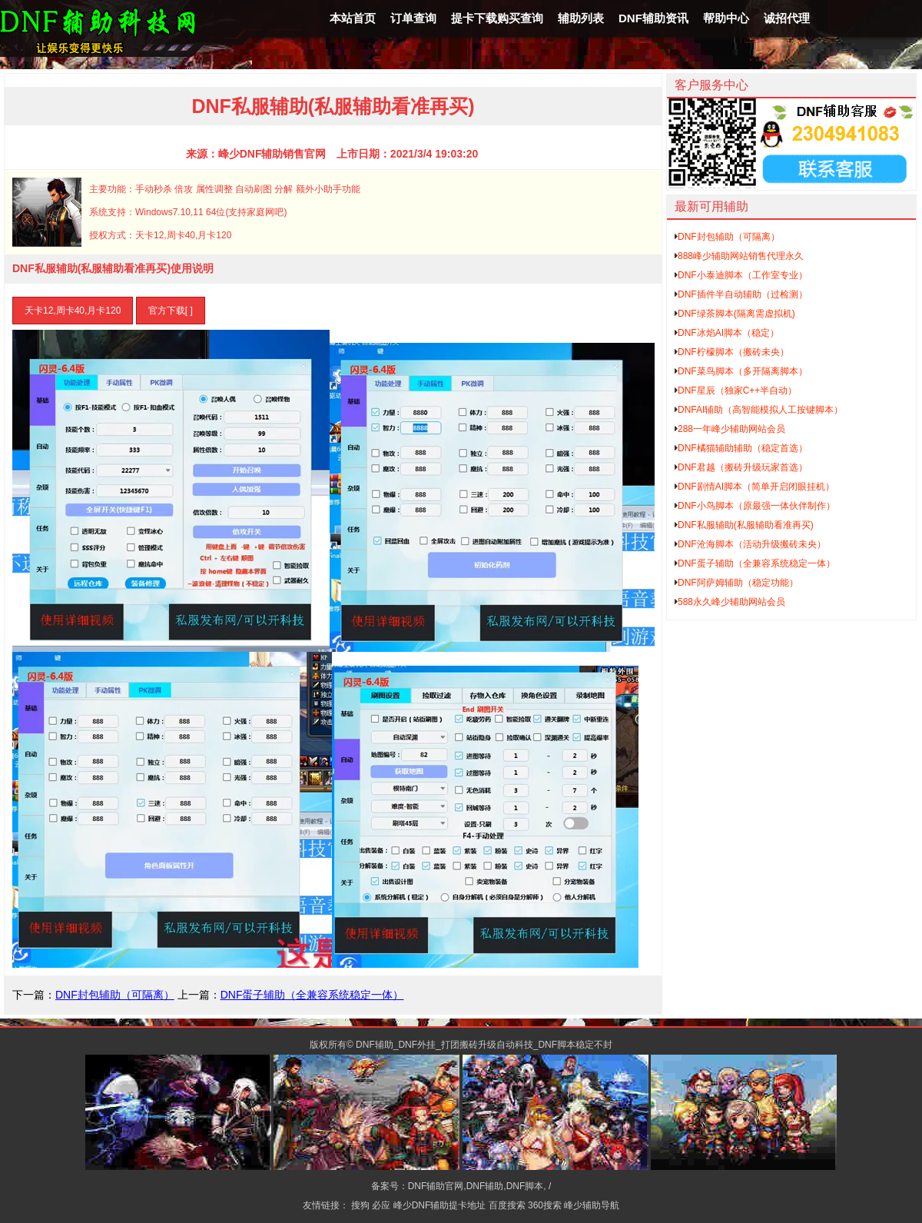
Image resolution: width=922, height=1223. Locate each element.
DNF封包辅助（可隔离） (114, 995)
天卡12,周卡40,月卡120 (73, 310)
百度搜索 (507, 1205)
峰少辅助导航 (591, 1205)
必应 (381, 1205)
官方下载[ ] (170, 310)
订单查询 (413, 18)
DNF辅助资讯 (653, 18)
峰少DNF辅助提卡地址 (439, 1205)
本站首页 (353, 18)
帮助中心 (726, 18)
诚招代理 (787, 18)
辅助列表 (581, 18)
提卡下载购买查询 (497, 18)
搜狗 (360, 1205)
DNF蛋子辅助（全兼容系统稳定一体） (312, 995)
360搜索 (545, 1205)
